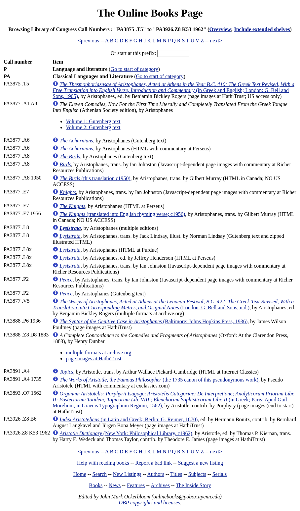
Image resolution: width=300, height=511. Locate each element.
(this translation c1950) (95, 178)
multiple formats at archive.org (98, 352)
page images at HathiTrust (93, 358)
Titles (176, 474)
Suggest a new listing (200, 463)
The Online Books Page (150, 13)
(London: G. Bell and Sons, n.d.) (173, 304)
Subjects (197, 474)
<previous (88, 40)
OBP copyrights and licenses (149, 502)
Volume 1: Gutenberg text (93, 121)
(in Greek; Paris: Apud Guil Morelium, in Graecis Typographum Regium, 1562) (173, 399)
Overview (220, 29)
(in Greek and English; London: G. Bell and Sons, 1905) (173, 90)
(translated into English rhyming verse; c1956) (122, 214)
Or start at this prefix (133, 53)
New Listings (127, 474)
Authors (155, 474)
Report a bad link (153, 463)
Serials (219, 474)
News (115, 485)
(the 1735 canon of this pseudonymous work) (158, 380)
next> (216, 40)
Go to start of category (134, 69)
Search (100, 474)
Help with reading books (103, 463)
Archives (160, 485)
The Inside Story (193, 485)
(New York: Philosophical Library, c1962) (125, 433)
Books (95, 485)
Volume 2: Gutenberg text (93, 127)
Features (136, 485)
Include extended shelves (262, 29)
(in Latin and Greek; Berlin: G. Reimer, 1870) (128, 419)
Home (79, 474)
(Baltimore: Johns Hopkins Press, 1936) (153, 321)
